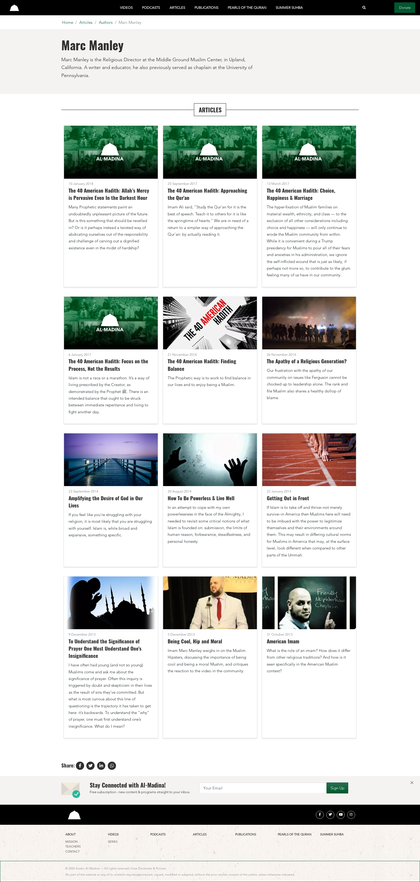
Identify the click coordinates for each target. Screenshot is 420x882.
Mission (71, 841)
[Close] (412, 782)
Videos (126, 8)
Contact (72, 851)
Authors (105, 22)
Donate (405, 8)
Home (67, 22)
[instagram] (351, 815)
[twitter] (330, 815)
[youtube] (341, 815)
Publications (206, 8)
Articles (177, 8)
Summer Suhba (289, 8)
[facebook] (320, 815)
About (70, 834)
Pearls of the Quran (247, 8)
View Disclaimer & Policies (148, 868)
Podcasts (151, 8)
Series (113, 841)
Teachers (73, 846)
